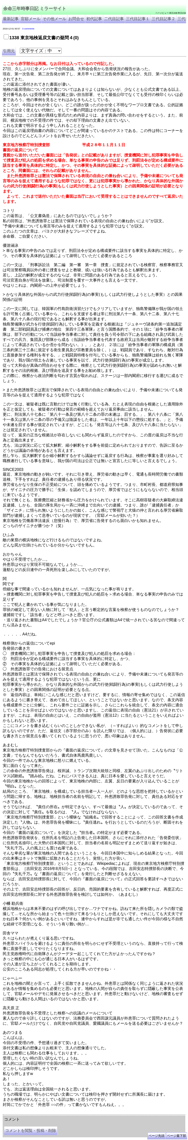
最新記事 (11, 19)
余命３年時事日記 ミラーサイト (52, 1113)
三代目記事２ (163, 19)
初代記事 (94, 19)
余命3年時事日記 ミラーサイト (85, 1113)
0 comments (28, 28)
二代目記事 (114, 19)
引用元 (9, 51)
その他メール (54, 19)
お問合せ (76, 19)
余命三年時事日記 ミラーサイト (34, 8)
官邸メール (30, 19)
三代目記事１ (138, 19)
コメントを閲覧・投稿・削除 (30, 1130)
